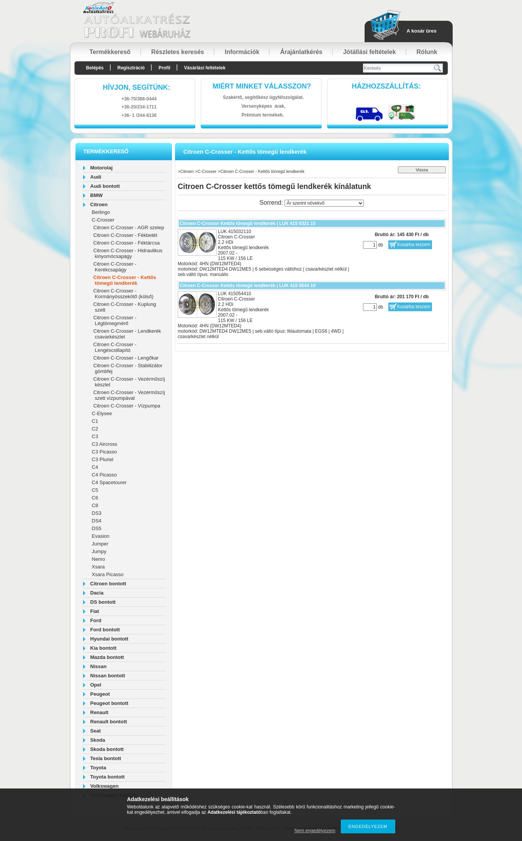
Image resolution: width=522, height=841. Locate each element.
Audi (95, 177)
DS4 (96, 521)
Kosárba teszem (413, 244)
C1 (95, 421)
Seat (95, 731)
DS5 (96, 528)
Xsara (98, 567)
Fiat (94, 611)
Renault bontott (108, 721)
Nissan (98, 666)
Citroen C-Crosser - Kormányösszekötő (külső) (123, 293)
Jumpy (99, 551)
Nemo (98, 559)
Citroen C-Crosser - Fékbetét (125, 235)
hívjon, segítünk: (136, 87)
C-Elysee (102, 413)
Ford (95, 620)
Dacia (97, 593)
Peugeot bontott (109, 703)
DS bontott (103, 602)
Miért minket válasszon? (262, 86)
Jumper (100, 544)
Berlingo (101, 212)
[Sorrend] (324, 203)
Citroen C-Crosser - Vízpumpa (126, 406)
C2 (95, 429)
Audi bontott (105, 186)
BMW (96, 195)
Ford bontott (105, 629)
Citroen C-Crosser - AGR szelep (128, 227)
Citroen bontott (108, 583)
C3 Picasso (104, 452)
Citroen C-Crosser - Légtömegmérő (115, 320)
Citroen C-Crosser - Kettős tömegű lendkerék (124, 280)
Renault (99, 712)
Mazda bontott (107, 657)
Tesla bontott (105, 758)
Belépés (95, 68)
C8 (95, 505)
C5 (95, 490)
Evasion (101, 536)
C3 (95, 436)
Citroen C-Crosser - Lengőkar (126, 358)
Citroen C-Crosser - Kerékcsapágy (115, 267)
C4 (95, 467)
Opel (95, 685)
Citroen (99, 204)
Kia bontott (103, 648)
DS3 (96, 513)
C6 (95, 498)
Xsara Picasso (108, 574)
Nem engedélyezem (315, 830)
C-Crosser (103, 220)
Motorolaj (101, 168)
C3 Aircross (104, 444)
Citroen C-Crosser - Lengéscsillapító (115, 347)
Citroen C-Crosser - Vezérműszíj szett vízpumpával (129, 395)
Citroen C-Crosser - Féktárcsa (126, 243)
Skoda (97, 740)
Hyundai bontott (109, 639)
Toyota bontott (107, 777)
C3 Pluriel (102, 459)
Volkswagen (104, 786)
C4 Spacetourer (109, 482)
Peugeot (100, 694)
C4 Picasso (104, 475)
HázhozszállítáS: (386, 86)
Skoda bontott (107, 749)
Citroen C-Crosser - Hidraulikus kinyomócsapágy (128, 253)
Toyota (98, 767)
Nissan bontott (107, 675)
